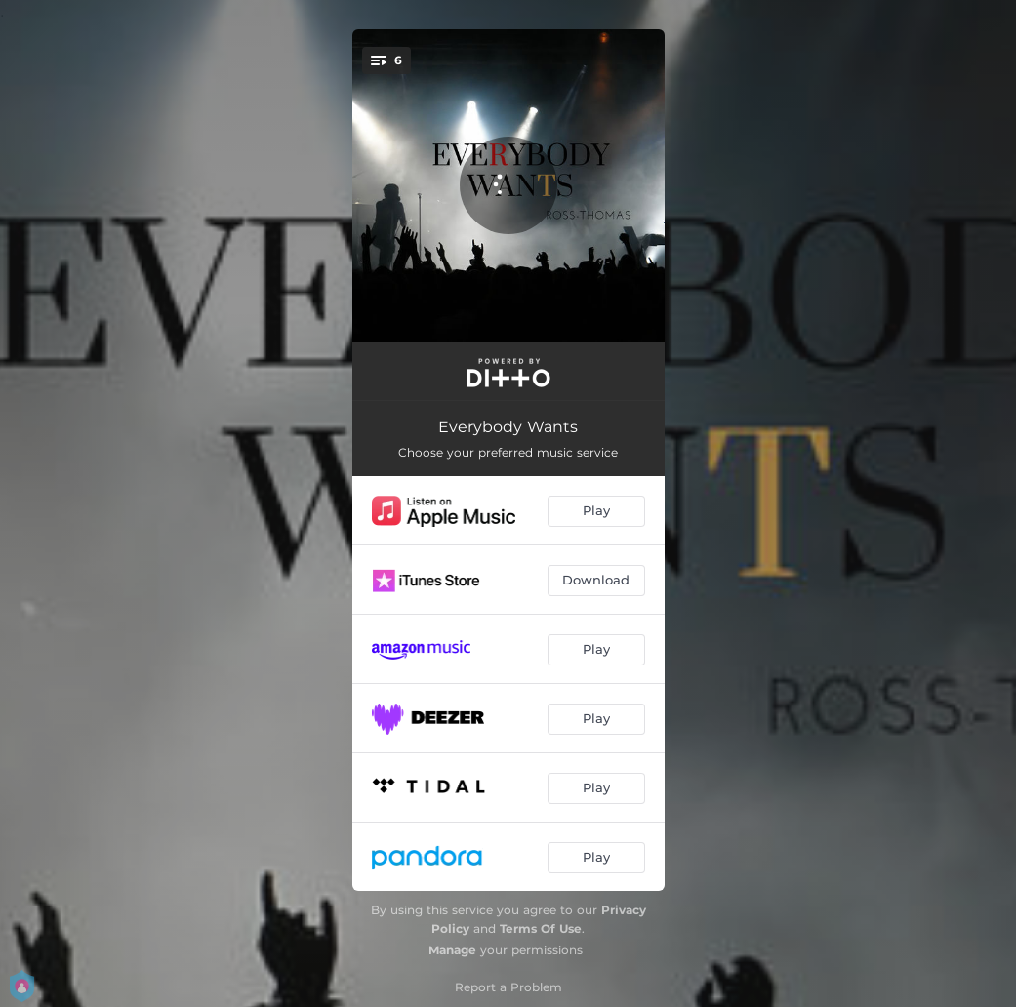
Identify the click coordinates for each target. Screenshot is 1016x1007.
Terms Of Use (541, 928)
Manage (452, 950)
